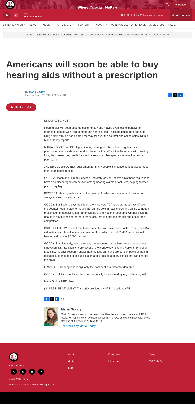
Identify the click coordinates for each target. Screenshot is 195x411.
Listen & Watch (13, 31)
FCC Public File (156, 368)
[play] (6, 22)
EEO (70, 375)
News (32, 31)
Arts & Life (64, 31)
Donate (184, 8)
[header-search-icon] (169, 8)
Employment (114, 361)
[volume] (16, 22)
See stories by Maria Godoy (78, 332)
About (100, 31)
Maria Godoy (37, 98)
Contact (72, 368)
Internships (113, 368)
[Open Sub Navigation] (25, 31)
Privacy (152, 361)
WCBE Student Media (162, 31)
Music (47, 31)
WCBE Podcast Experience (128, 31)
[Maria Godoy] (51, 323)
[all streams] (181, 22)
